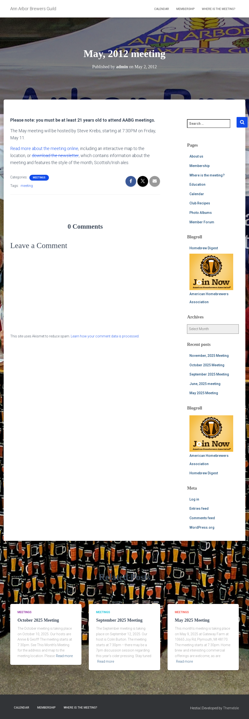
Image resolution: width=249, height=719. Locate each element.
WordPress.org (201, 527)
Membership (185, 9)
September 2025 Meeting (209, 374)
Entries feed (199, 508)
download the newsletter (55, 155)
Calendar (161, 9)
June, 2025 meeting (205, 384)
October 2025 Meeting (206, 365)
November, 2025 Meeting (209, 356)
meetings (39, 177)
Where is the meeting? (218, 9)
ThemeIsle (231, 708)
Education (197, 184)
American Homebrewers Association (211, 279)
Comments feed (202, 518)
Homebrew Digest (203, 248)
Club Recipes (199, 203)
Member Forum (201, 222)
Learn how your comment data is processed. (105, 336)
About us (196, 156)
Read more (64, 656)
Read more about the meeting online (44, 148)
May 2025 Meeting (203, 393)
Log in (194, 499)
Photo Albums (200, 213)
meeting (27, 186)
